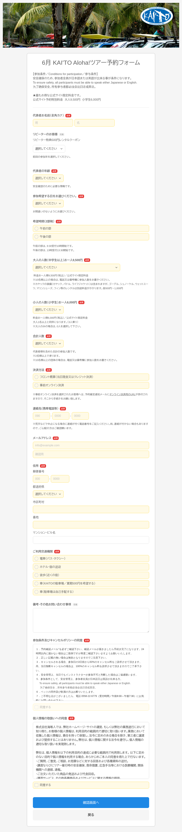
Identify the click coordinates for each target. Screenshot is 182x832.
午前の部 (42, 229)
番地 (36, 517)
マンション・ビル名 (44, 532)
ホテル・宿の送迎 (47, 567)
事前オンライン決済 (49, 385)
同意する (42, 785)
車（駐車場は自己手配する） (54, 592)
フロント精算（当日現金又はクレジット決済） (63, 377)
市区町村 (38, 502)
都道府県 (38, 486)
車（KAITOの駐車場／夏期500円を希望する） (64, 583)
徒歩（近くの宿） (46, 575)
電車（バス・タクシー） (49, 559)
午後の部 (42, 237)
